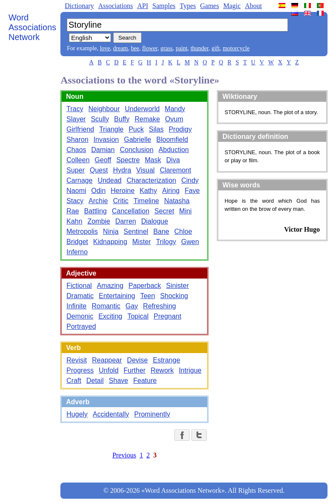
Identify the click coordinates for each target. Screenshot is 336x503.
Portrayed (81, 326)
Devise (137, 360)
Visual (145, 170)
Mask (153, 160)
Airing (170, 190)
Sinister (177, 285)
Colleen (77, 160)
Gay (131, 306)
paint (182, 48)
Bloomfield (172, 139)
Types (187, 5)
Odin (98, 190)
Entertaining (117, 295)
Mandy (175, 108)
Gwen (190, 241)
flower (149, 48)
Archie (98, 200)
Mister (141, 241)
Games (209, 5)
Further (135, 370)
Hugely (77, 414)
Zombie (99, 221)
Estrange (166, 360)
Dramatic (80, 295)
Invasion (106, 139)
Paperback (144, 285)
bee (135, 48)
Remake (147, 119)
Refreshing (159, 306)
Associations (115, 5)
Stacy (74, 200)
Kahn (74, 221)
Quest (99, 170)
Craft (73, 380)
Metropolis (82, 231)
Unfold (108, 370)
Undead (110, 180)
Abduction (174, 149)
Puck (136, 129)
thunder (199, 48)
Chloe (183, 231)
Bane (161, 231)
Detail (95, 380)
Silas (156, 129)
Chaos (76, 149)
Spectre (128, 160)
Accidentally (111, 414)
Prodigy (180, 129)
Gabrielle (137, 139)
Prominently (152, 414)
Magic (232, 5)
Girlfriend (80, 129)
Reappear (107, 360)
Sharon (77, 139)
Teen (147, 295)
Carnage (79, 180)
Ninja (110, 231)
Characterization (152, 180)
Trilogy (166, 241)
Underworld (142, 108)
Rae (72, 211)
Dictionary (79, 5)
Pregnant (167, 316)
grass (166, 48)
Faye (192, 190)
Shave (118, 380)
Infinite (76, 306)
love (105, 48)
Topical (137, 316)
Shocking (174, 295)
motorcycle (236, 48)
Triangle (111, 129)
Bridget (77, 241)
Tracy (74, 108)
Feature (145, 380)
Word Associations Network (32, 27)
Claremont (175, 170)
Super (75, 170)
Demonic (79, 316)
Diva (173, 160)
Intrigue (190, 370)
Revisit (76, 360)
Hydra (122, 170)
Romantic (105, 306)
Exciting (110, 316)
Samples (163, 5)
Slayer (75, 119)
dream (120, 48)
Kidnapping (110, 241)
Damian (103, 149)
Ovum (174, 119)
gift (215, 48)
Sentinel (136, 231)
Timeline (146, 200)
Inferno (77, 252)
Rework (162, 370)
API (142, 5)
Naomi (76, 190)
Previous (124, 455)
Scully (100, 119)
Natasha (177, 200)
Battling (95, 211)
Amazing (110, 285)
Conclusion (137, 149)
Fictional (79, 285)
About (253, 5)
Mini (185, 211)
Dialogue (154, 221)
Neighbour (104, 108)
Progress (80, 370)
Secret (164, 211)
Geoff (103, 160)
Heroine (122, 190)
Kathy (148, 190)
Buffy (121, 119)
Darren (125, 221)
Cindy (190, 180)
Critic (120, 200)
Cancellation (130, 211)
